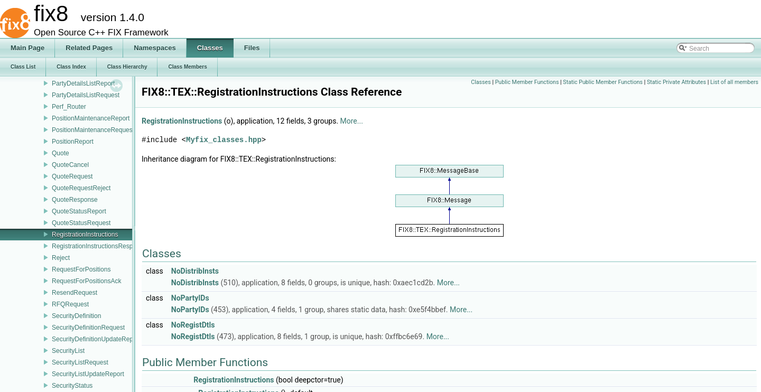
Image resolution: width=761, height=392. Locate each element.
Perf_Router (69, 106)
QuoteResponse (75, 199)
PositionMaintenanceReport (90, 118)
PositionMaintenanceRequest (93, 130)
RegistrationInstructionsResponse (99, 246)
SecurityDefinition (76, 316)
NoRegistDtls (193, 325)
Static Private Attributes (676, 82)
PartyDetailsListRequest (85, 95)
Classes (480, 82)
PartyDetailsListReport (83, 83)
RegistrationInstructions (85, 234)
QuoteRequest (72, 176)
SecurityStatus (72, 385)
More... (351, 121)
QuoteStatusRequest (81, 223)
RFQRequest (70, 304)
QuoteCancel (70, 165)
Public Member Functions (527, 82)
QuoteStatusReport (79, 211)
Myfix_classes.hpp (224, 140)
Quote (60, 153)
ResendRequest (74, 292)
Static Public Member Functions (603, 82)
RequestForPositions (81, 269)
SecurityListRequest (80, 362)
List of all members (734, 82)
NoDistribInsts (195, 271)
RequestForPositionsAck (86, 281)
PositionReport (73, 141)
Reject (61, 258)
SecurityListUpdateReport (88, 374)
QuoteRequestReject (81, 188)
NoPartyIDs (190, 298)
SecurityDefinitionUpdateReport (96, 339)
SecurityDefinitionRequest (88, 327)
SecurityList (68, 350)
